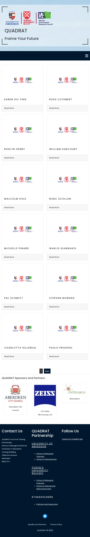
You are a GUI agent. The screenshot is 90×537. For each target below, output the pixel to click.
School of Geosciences (46, 459)
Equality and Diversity (37, 524)
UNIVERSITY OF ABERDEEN (42, 445)
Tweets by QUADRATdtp (72, 439)
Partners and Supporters (47, 504)
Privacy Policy (56, 524)
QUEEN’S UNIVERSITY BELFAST (40, 470)
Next (47, 371)
